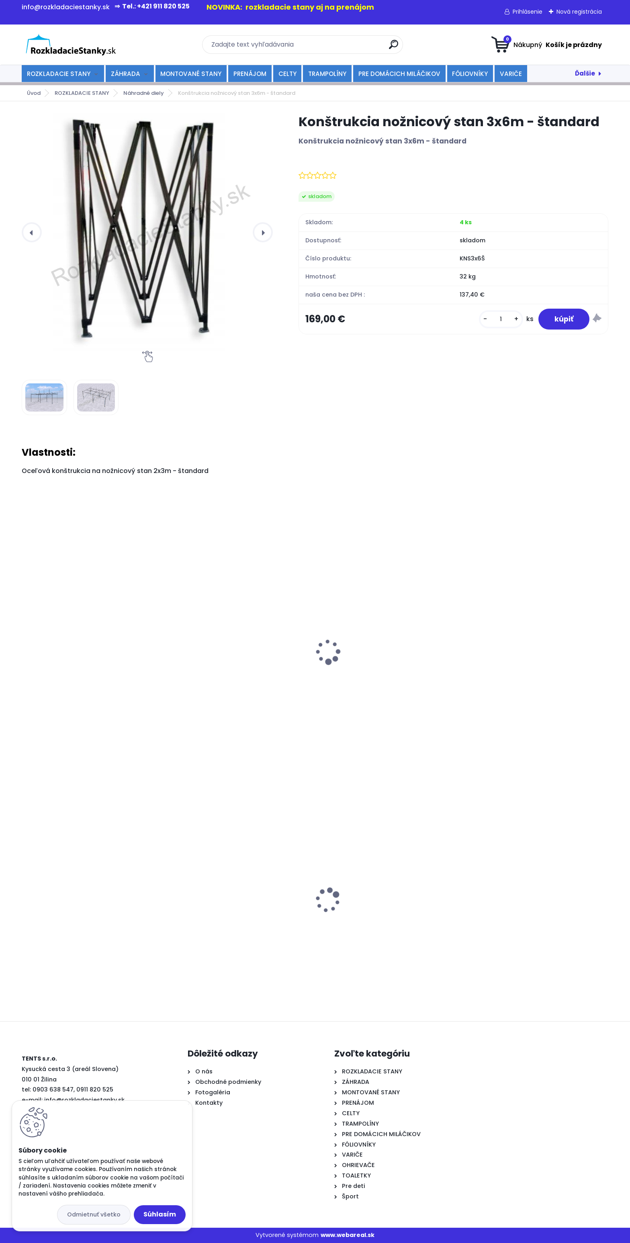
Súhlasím (159, 1214)
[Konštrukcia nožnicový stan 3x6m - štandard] (147, 231)
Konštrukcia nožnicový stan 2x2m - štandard (231, 677)
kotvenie (485, 673)
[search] (393, 47)
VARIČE (511, 74)
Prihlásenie (527, 12)
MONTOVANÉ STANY (190, 74)
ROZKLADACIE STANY (58, 74)
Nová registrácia (579, 12)
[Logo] (71, 45)
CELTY (287, 74)
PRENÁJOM (249, 74)
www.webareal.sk (347, 1235)
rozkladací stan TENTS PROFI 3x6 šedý (234, 903)
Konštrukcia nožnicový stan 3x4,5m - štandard (382, 672)
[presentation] (32, 232)
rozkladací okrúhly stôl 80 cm (74, 901)
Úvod (34, 93)
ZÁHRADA (125, 74)
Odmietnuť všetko (94, 1214)
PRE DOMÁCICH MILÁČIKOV (399, 74)
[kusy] (501, 319)
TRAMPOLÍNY (327, 74)
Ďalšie (585, 73)
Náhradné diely (143, 93)
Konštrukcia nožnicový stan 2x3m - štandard (82, 677)
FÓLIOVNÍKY (470, 74)
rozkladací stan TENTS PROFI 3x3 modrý (385, 914)
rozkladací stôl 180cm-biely (514, 889)
